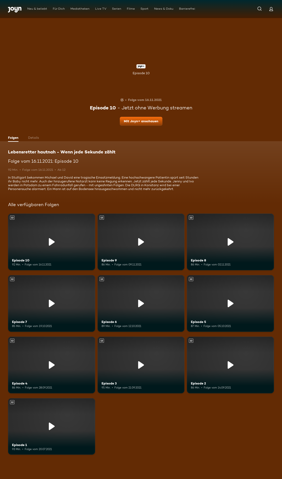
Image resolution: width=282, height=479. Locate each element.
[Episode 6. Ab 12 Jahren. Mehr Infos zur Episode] (141, 303)
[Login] (271, 8)
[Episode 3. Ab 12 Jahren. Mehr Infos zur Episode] (141, 365)
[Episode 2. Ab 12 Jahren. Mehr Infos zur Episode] (230, 365)
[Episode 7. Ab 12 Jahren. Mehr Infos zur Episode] (51, 303)
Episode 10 (141, 73)
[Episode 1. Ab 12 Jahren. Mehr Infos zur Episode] (51, 426)
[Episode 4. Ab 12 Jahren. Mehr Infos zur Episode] (51, 365)
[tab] (14, 138)
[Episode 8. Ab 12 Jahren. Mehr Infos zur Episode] (230, 242)
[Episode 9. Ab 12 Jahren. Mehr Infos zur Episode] (141, 242)
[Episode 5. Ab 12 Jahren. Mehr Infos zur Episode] (230, 303)
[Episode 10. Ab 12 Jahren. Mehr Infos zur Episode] (51, 242)
